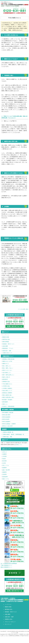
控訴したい (5, 404)
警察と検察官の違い (7, 395)
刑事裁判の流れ (6, 381)
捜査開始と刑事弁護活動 (8, 359)
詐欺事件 (4, 474)
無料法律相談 (5, 341)
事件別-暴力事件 (6, 414)
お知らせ (4, 452)
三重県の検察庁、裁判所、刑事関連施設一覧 (13, 434)
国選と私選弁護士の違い (8, 397)
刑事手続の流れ (6, 339)
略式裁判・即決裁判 (7, 399)
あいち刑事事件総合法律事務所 (9, 563)
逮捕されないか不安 (7, 361)
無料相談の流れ (8, 609)
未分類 (4, 463)
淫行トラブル (5, 465)
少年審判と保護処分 (7, 388)
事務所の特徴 (5, 337)
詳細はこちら (19, 444)
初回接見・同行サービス (8, 344)
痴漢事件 (4, 467)
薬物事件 (4, 472)
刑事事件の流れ (8, 619)
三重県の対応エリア (7, 353)
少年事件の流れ (6, 386)
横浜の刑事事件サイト (6, 567)
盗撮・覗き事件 (6, 470)
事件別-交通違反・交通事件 (9, 423)
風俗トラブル (5, 479)
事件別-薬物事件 (6, 421)
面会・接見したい (6, 365)
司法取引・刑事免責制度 (8, 406)
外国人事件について (7, 390)
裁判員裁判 (5, 401)
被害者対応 (5, 379)
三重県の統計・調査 (7, 436)
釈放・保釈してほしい (7, 368)
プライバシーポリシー (10, 621)
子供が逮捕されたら (7, 383)
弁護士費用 (5, 346)
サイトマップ (8, 624)
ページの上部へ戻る (23, 309)
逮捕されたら (5, 363)
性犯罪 (4, 458)
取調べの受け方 (6, 377)
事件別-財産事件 (6, 417)
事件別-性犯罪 (5, 419)
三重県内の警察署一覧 (7, 432)
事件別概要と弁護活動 (7, 412)
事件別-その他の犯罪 (7, 426)
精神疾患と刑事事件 (7, 392)
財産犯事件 (5, 476)
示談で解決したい (6, 372)
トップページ (5, 334)
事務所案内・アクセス (7, 348)
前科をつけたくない (7, 370)
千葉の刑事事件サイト (6, 565)
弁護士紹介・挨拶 (6, 350)
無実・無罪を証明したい (8, 374)
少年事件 (4, 456)
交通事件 (4, 454)
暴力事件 (4, 460)
